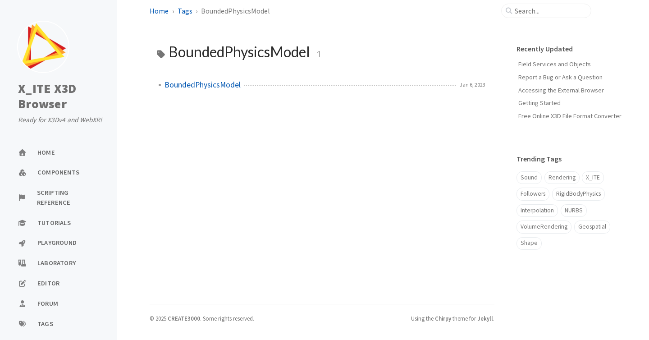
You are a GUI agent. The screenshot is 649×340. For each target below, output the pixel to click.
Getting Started (539, 103)
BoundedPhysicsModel (203, 85)
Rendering (562, 177)
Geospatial (592, 226)
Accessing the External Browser (561, 90)
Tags (185, 10)
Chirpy (443, 318)
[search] (549, 11)
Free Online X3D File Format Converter (570, 116)
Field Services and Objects (554, 64)
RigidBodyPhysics (578, 194)
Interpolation (537, 210)
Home (159, 10)
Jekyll (485, 318)
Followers (533, 194)
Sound (529, 177)
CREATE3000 (184, 318)
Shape (529, 243)
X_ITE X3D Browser (47, 96)
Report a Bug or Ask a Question (560, 77)
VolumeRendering (544, 226)
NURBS (574, 210)
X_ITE (593, 177)
